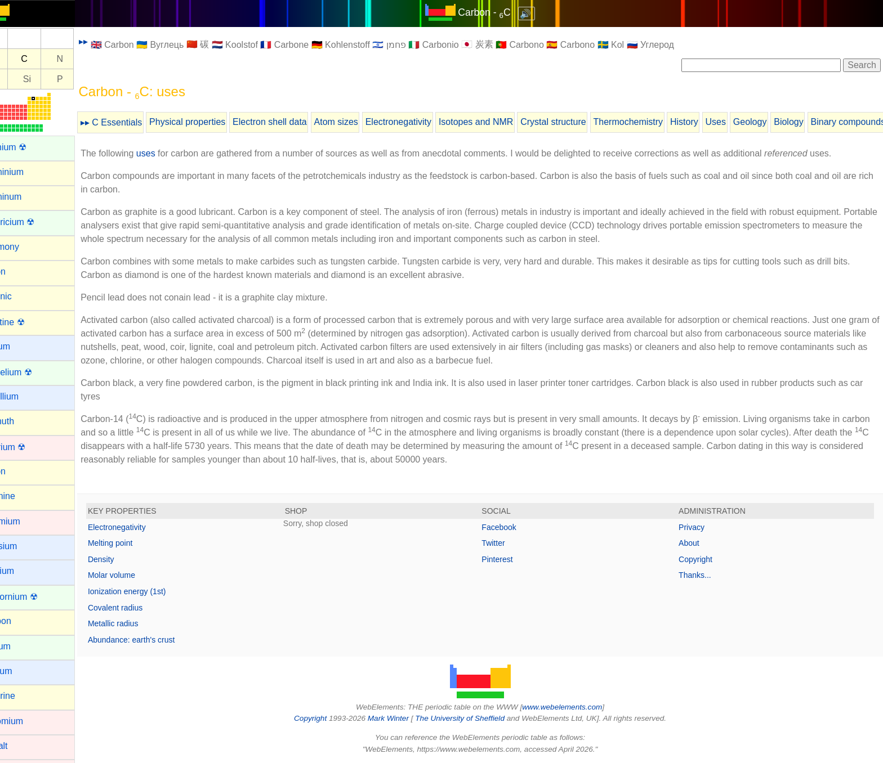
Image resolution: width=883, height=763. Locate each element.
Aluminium (29, 172)
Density (127, 559)
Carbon (22, 621)
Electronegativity (425, 122)
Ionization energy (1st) (153, 591)
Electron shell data (296, 122)
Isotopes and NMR (502, 122)
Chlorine (25, 696)
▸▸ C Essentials (137, 122)
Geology (776, 122)
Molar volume (138, 575)
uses (172, 153)
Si (53, 79)
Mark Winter (401, 718)
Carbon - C (497, 12)
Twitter (506, 542)
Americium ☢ (34, 222)
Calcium (24, 571)
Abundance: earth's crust (157, 639)
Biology (815, 122)
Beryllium (26, 396)
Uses (742, 122)
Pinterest (510, 559)
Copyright (702, 559)
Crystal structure (579, 122)
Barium (22, 346)
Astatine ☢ (29, 322)
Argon (20, 271)
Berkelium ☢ (33, 372)
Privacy (698, 527)
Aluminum (28, 196)
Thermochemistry (654, 122)
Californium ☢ (36, 597)
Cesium (23, 671)
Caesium (25, 546)
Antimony (27, 247)
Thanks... (701, 575)
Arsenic (23, 296)
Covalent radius (141, 607)
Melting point (136, 542)
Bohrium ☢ (30, 447)
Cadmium (27, 521)
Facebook (512, 527)
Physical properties (214, 122)
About (695, 542)
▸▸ (109, 41)
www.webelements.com (576, 707)
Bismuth (24, 421)
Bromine (25, 496)
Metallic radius (139, 623)
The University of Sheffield (474, 718)
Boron (20, 471)
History (711, 122)
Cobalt (21, 746)
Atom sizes (362, 122)
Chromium (29, 721)
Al (20, 79)
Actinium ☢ (30, 147)
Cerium (22, 646)
